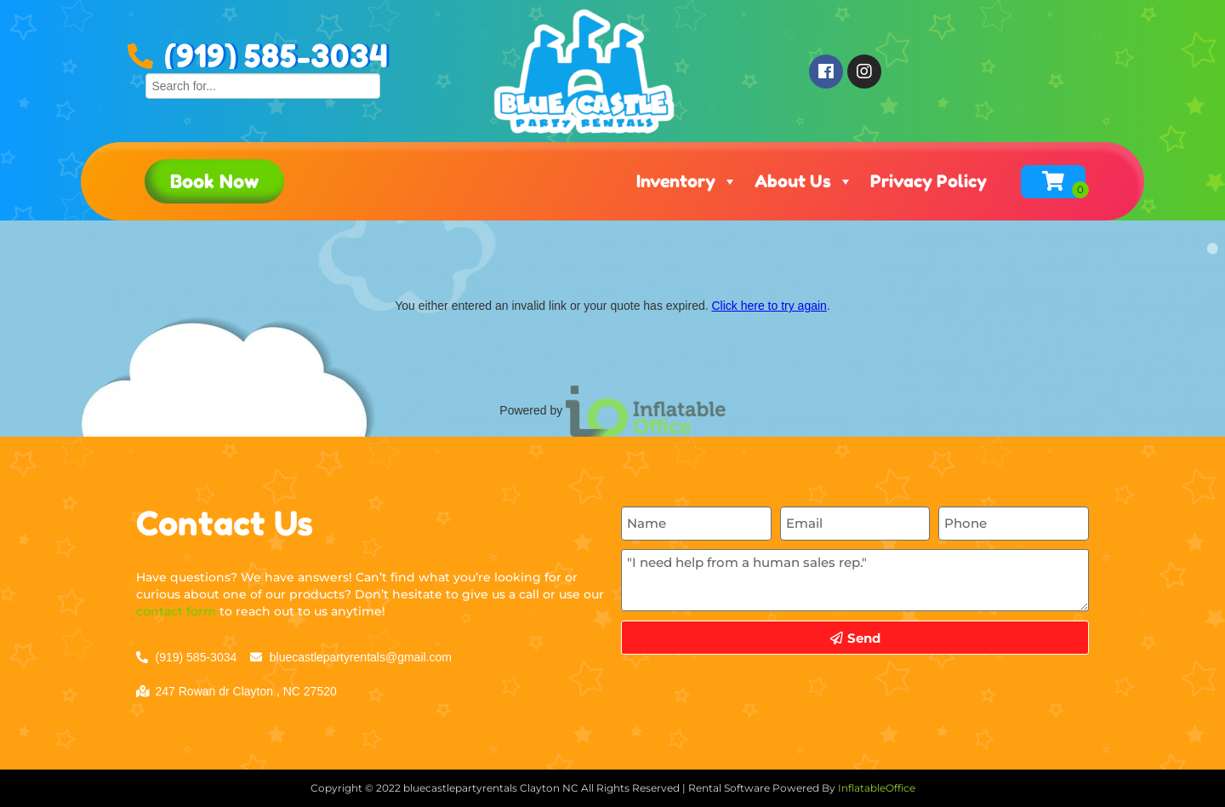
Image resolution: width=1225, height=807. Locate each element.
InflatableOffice (876, 787)
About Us (804, 181)
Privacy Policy (928, 181)
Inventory (687, 181)
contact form (176, 611)
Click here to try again (768, 305)
